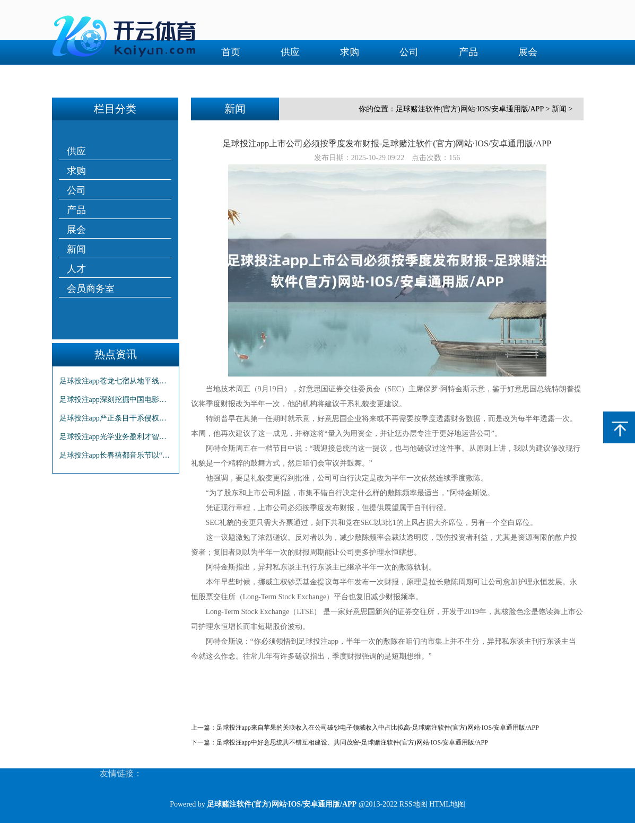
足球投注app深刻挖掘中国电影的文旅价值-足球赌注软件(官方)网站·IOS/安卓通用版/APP (115, 400)
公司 (409, 52)
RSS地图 (413, 804)
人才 (290, 77)
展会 (527, 52)
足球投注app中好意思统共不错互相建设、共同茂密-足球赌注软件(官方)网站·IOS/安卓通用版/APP (352, 742)
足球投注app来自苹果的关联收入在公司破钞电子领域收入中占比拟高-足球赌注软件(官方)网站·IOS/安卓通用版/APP (377, 727)
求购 (349, 52)
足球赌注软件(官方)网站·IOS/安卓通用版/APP (470, 109)
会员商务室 (349, 77)
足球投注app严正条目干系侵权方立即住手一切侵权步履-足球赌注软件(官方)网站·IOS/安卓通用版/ (115, 418)
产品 (468, 52)
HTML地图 (447, 804)
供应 (290, 52)
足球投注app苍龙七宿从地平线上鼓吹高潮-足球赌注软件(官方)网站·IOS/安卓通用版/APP (115, 381)
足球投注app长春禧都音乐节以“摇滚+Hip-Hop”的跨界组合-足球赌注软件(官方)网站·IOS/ (115, 455)
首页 (230, 52)
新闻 (230, 77)
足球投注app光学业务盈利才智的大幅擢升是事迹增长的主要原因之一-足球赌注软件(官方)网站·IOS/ (115, 437)
